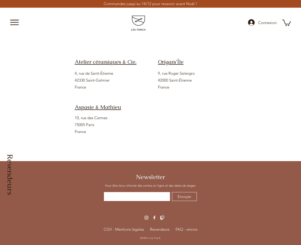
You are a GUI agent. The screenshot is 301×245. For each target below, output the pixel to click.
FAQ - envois (186, 229)
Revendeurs (159, 229)
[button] (14, 22)
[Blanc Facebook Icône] (154, 217)
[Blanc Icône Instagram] (146, 217)
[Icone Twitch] (162, 217)
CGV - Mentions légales (124, 229)
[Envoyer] (184, 196)
